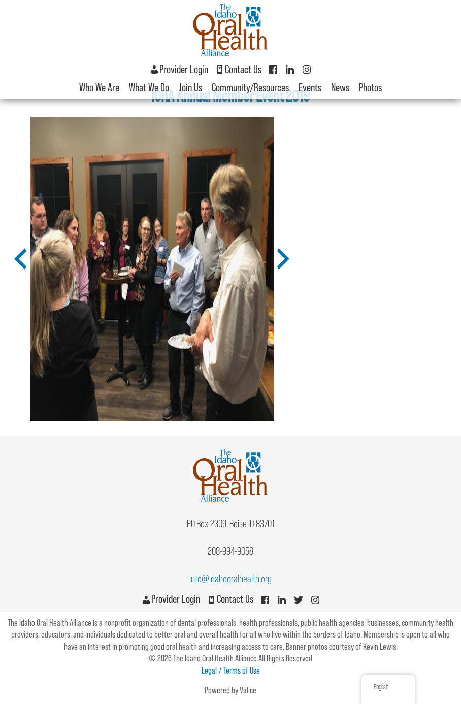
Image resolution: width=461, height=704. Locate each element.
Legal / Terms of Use (231, 670)
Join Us (190, 87)
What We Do (149, 87)
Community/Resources (250, 87)
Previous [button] (15, 266)
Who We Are (99, 87)
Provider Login (178, 69)
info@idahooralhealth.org (230, 578)
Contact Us (238, 69)
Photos (370, 87)
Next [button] (278, 266)
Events (310, 87)
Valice (248, 690)
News (340, 87)
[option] (152, 269)
